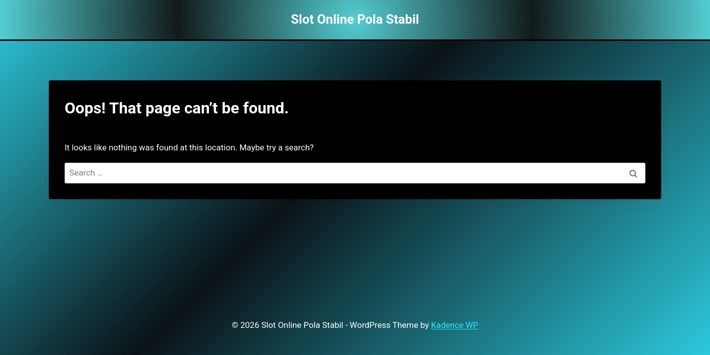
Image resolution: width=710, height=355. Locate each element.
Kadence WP (454, 325)
